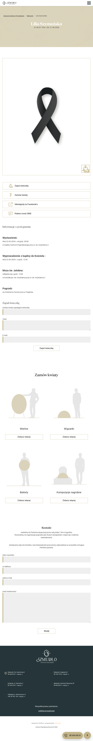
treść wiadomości (46, 606)
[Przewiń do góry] (87, 735)
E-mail (46, 337)
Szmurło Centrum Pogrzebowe (14, 16)
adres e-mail (46, 580)
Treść (46, 324)
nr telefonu (46, 569)
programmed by (53, 723)
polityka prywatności (46, 711)
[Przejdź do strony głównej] (9, 3)
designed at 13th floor (38, 723)
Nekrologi (30, 16)
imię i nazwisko (46, 557)
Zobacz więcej (24, 437)
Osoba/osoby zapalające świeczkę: (46, 310)
